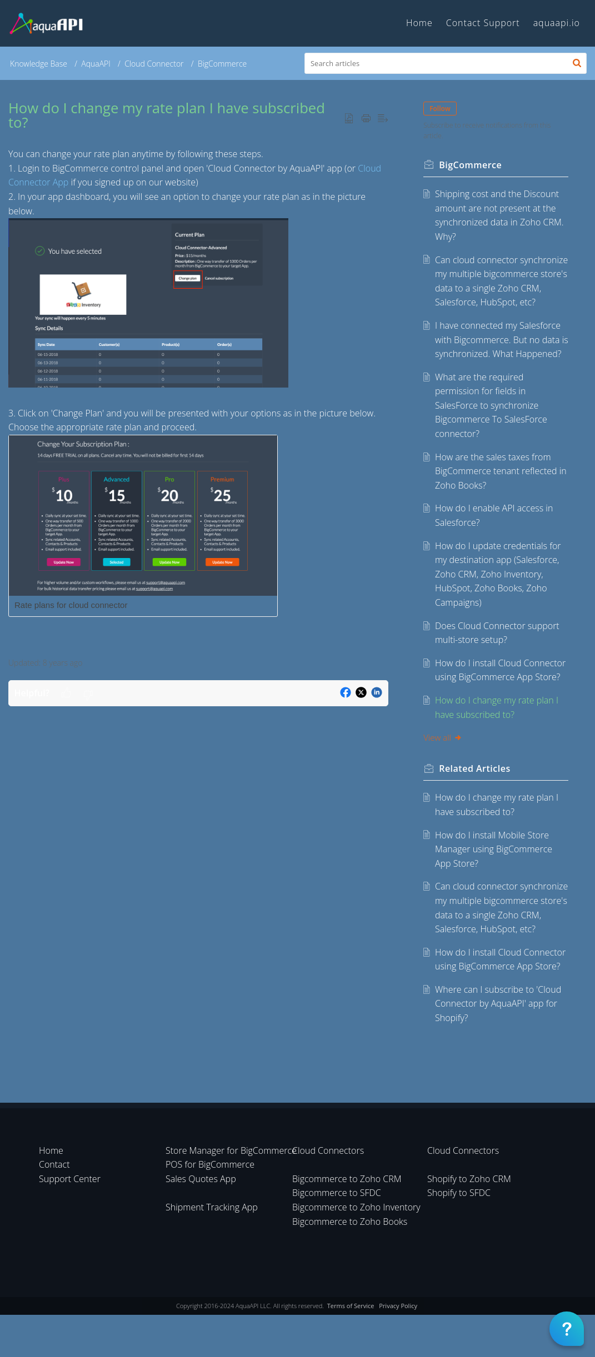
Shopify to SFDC (459, 1235)
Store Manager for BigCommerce (231, 1193)
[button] (577, 63)
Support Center (70, 1221)
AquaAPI (96, 63)
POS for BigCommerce (210, 1207)
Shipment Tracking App (212, 1250)
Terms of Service (350, 1348)
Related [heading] (475, 797)
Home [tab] (419, 23)
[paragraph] (198, 396)
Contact (54, 1207)
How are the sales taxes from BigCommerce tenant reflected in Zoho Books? (501, 499)
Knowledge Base (38, 63)
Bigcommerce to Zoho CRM (347, 1221)
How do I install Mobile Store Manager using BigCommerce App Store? (494, 877)
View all (443, 765)
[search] (445, 63)
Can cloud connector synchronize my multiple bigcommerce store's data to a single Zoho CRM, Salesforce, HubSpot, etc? (496, 288)
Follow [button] (440, 108)
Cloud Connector (153, 63)
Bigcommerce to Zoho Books (349, 1264)
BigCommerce (222, 63)
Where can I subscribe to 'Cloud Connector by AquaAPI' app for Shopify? (499, 1046)
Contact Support (483, 23)
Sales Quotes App (201, 1221)
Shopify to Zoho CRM (469, 1221)
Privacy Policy (398, 1348)
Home (51, 1193)
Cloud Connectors (328, 1193)
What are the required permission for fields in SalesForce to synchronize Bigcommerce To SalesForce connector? (492, 433)
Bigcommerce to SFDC (336, 1235)
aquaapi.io (556, 23)
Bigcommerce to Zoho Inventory (356, 1250)
